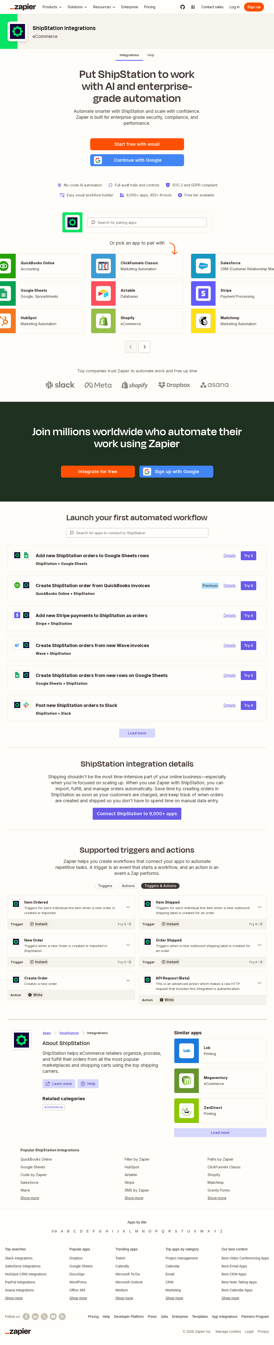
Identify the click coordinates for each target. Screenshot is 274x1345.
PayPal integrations (20, 1282)
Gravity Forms (219, 1190)
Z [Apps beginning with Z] (221, 1231)
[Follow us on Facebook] (26, 1316)
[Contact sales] (212, 6)
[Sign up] (254, 6)
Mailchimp (216, 1182)
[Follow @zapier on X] (44, 1316)
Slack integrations (19, 1258)
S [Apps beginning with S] (176, 1231)
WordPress (78, 1282)
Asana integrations (19, 1290)
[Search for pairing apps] (152, 222)
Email (170, 1274)
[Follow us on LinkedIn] (35, 1316)
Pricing (93, 1317)
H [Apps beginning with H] (107, 1231)
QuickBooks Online (36, 1159)
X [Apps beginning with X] (209, 1231)
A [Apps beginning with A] (62, 1231)
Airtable (131, 1175)
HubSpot (132, 1167)
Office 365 (77, 1290)
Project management (182, 1258)
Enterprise (180, 1317)
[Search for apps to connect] (142, 532)
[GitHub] (182, 6)
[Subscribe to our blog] (62, 1316)
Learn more (58, 1083)
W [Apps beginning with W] (202, 1231)
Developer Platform (129, 1317)
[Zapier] (23, 6)
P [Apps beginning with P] (156, 1231)
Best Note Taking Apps (239, 1282)
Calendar (173, 1266)
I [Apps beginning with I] (112, 1231)
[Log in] (234, 6)
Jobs (164, 1317)
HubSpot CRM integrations (26, 1274)
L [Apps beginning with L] (130, 1231)
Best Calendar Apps (237, 1290)
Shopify (214, 1175)
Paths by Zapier (221, 1159)
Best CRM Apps (234, 1274)
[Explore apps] (193, 6)
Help (87, 1083)
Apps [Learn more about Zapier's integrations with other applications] (47, 1033)
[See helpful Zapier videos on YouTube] (53, 1316)
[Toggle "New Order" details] (71, 945)
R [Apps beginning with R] (169, 1231)
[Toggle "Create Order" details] (71, 980)
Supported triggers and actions (137, 850)
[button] (137, 160)
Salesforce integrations (22, 1266)
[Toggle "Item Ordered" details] (71, 907)
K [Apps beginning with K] (124, 1231)
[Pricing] (150, 6)
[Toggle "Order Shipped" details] (203, 945)
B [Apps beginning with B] (68, 1231)
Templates (200, 1317)
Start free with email (137, 144)
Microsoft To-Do (127, 1274)
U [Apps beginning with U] (188, 1231)
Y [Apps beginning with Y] (215, 1231)
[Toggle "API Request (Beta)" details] (203, 983)
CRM (170, 1282)
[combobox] (147, 222)
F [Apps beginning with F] (94, 1231)
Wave (25, 1190)
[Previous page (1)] (131, 347)
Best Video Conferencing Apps (245, 1258)
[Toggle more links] (49, 1198)
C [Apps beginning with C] (74, 1231)
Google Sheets (32, 1167)
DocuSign (77, 1274)
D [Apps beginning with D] (81, 1231)
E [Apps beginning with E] (87, 1231)
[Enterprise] (130, 6)
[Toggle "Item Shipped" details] (203, 907)
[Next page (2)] (144, 347)
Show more (14, 1298)
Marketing (173, 1290)
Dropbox (76, 1258)
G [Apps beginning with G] (100, 1231)
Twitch (120, 1258)
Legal (249, 1332)
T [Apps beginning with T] (182, 1231)
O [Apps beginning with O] (150, 1231)
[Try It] (71, 924)
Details (230, 555)
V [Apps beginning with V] (195, 1231)
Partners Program (255, 1317)
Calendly (122, 1266)
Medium (121, 1290)
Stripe (129, 1182)
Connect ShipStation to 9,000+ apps (137, 813)
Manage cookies (228, 1332)
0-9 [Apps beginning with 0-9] (54, 1231)
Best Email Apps (234, 1266)
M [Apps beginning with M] (136, 1231)
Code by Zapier (33, 1175)
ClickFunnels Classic (224, 1167)
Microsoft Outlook (129, 1282)
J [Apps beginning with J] (118, 1231)
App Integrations (225, 1317)
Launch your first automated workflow (137, 518)
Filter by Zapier (137, 1159)
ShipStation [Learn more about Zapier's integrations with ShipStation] (69, 1033)
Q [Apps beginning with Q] (163, 1231)
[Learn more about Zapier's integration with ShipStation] (21, 1040)
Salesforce (29, 1182)
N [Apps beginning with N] (143, 1231)
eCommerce (44, 36)
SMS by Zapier (137, 1190)
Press (152, 1317)
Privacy (263, 1332)
